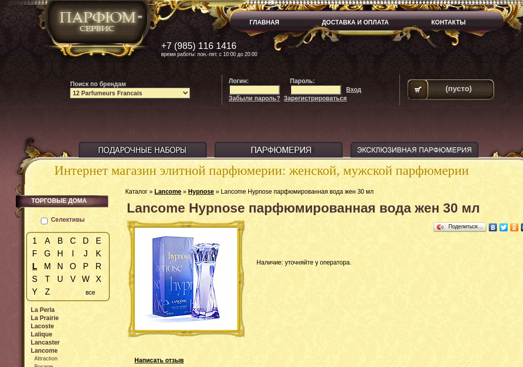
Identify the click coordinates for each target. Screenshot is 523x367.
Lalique (41, 334)
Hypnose (201, 191)
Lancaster (45, 342)
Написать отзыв (159, 360)
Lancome (167, 191)
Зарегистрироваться (315, 98)
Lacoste (42, 326)
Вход (354, 89)
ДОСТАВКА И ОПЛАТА (355, 22)
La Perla (43, 309)
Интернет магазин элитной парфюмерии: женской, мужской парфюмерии (261, 170)
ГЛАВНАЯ (264, 22)
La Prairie (45, 318)
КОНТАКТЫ (449, 22)
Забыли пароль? (254, 98)
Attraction (46, 358)
